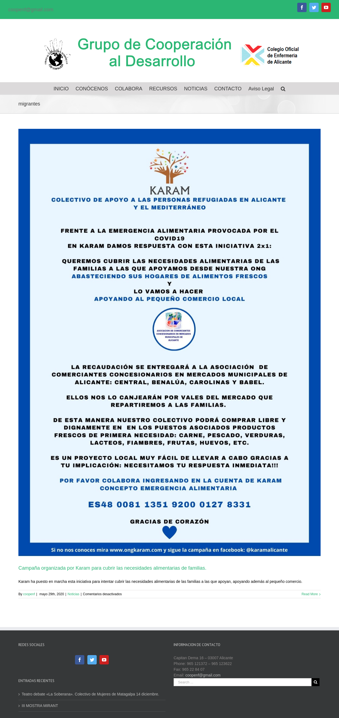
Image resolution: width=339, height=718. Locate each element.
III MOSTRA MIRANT (40, 705)
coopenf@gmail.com (30, 9)
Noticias (73, 594)
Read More (310, 594)
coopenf (29, 594)
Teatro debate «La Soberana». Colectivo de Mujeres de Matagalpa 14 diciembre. (90, 694)
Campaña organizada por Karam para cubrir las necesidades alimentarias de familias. (112, 568)
